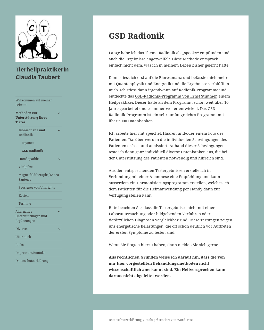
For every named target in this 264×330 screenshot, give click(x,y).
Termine (25, 203)
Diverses (21, 229)
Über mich (23, 237)
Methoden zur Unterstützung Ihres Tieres (31, 117)
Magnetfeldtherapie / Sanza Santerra (39, 177)
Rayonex (28, 143)
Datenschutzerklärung (31, 261)
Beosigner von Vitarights (37, 187)
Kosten (24, 195)
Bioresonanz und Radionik (32, 132)
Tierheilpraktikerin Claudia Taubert (42, 73)
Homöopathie (29, 159)
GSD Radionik (32, 151)
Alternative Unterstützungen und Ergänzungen (31, 216)
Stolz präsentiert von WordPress (169, 320)
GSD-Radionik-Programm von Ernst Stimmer (176, 96)
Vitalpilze (25, 167)
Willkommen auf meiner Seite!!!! (33, 102)
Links (19, 245)
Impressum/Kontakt (30, 253)
